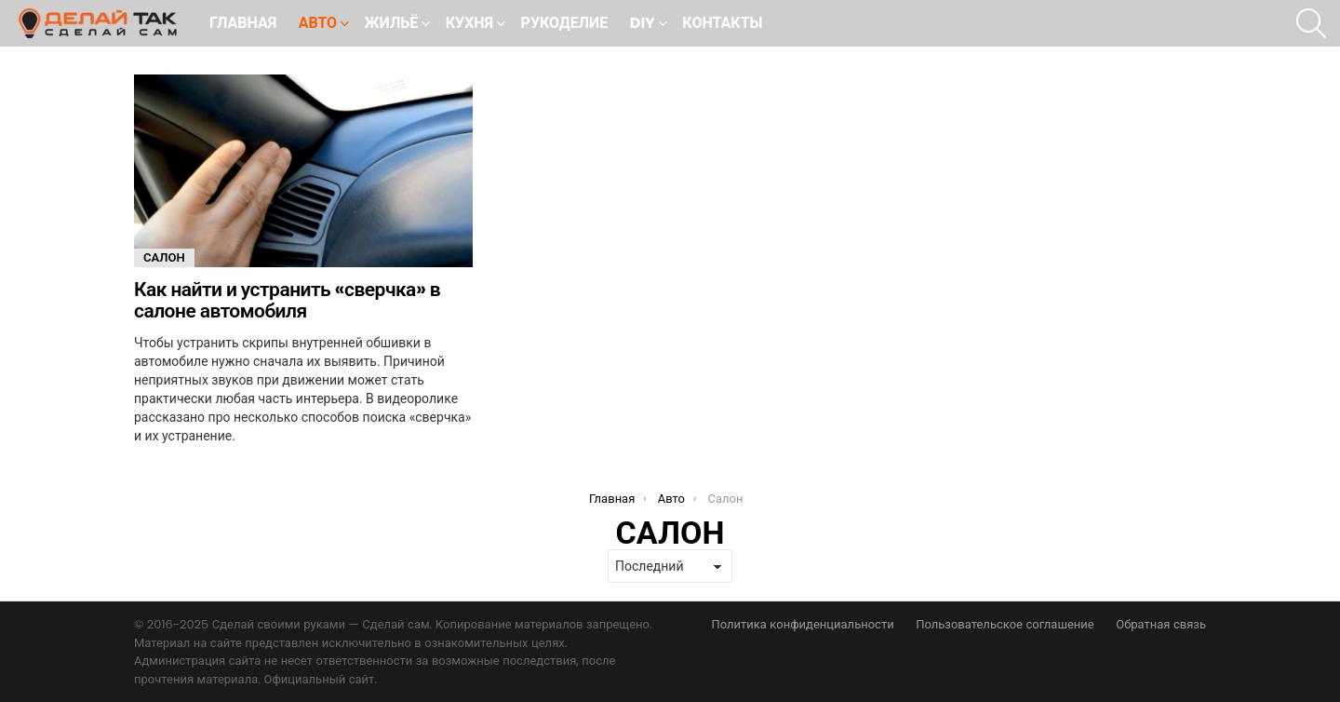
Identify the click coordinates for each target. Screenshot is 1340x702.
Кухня (469, 24)
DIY (642, 24)
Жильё (392, 24)
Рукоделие (565, 23)
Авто (318, 24)
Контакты (722, 23)
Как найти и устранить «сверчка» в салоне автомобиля (287, 300)
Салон (164, 257)
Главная (242, 23)
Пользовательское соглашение (1005, 624)
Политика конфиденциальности (802, 624)
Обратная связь (1161, 624)
